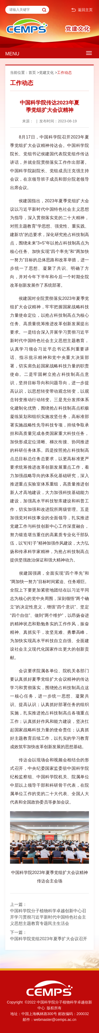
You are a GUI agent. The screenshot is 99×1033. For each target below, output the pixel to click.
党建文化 (46, 72)
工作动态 (64, 72)
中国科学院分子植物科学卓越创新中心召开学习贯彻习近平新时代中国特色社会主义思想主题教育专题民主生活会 (48, 917)
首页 (32, 72)
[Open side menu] (89, 53)
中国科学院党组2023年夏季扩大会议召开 (48, 938)
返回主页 (82, 10)
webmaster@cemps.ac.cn (55, 1019)
